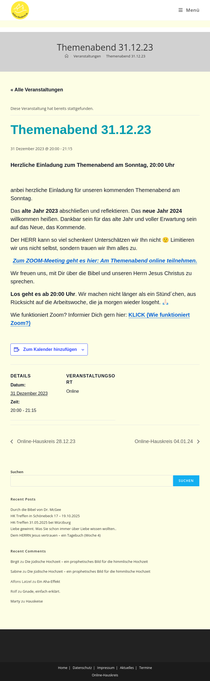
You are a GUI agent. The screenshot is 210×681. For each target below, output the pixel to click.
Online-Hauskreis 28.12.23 (45, 441)
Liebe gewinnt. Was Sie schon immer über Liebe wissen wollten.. (63, 528)
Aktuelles (127, 667)
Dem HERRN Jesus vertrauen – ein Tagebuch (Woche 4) (55, 535)
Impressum (106, 667)
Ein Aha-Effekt (48, 581)
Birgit (14, 561)
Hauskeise (35, 601)
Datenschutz (82, 667)
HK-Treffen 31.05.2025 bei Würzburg (40, 522)
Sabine (16, 571)
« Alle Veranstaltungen (36, 89)
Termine (145, 667)
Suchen (16, 471)
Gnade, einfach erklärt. (41, 591)
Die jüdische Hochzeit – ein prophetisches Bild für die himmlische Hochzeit (86, 561)
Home (62, 667)
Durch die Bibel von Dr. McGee (35, 509)
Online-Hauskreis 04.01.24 (164, 441)
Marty (15, 601)
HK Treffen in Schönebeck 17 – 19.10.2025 (45, 515)
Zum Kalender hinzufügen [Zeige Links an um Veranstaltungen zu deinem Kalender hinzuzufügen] (50, 349)
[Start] (66, 56)
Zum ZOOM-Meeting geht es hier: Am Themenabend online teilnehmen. (105, 261)
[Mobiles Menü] (189, 10)
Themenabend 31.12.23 (125, 56)
